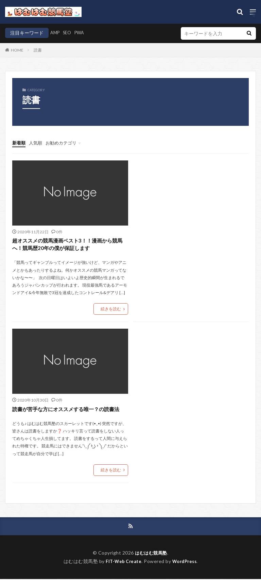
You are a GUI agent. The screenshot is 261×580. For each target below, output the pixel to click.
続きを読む (111, 309)
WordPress (186, 562)
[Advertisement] (191, 214)
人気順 (37, 143)
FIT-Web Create (122, 562)
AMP (55, 33)
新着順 (19, 143)
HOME (17, 50)
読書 (38, 50)
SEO (69, 33)
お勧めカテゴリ (64, 143)
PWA (82, 33)
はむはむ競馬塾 (151, 554)
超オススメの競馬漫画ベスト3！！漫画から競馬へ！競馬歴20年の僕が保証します (68, 244)
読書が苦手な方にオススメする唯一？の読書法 (69, 409)
